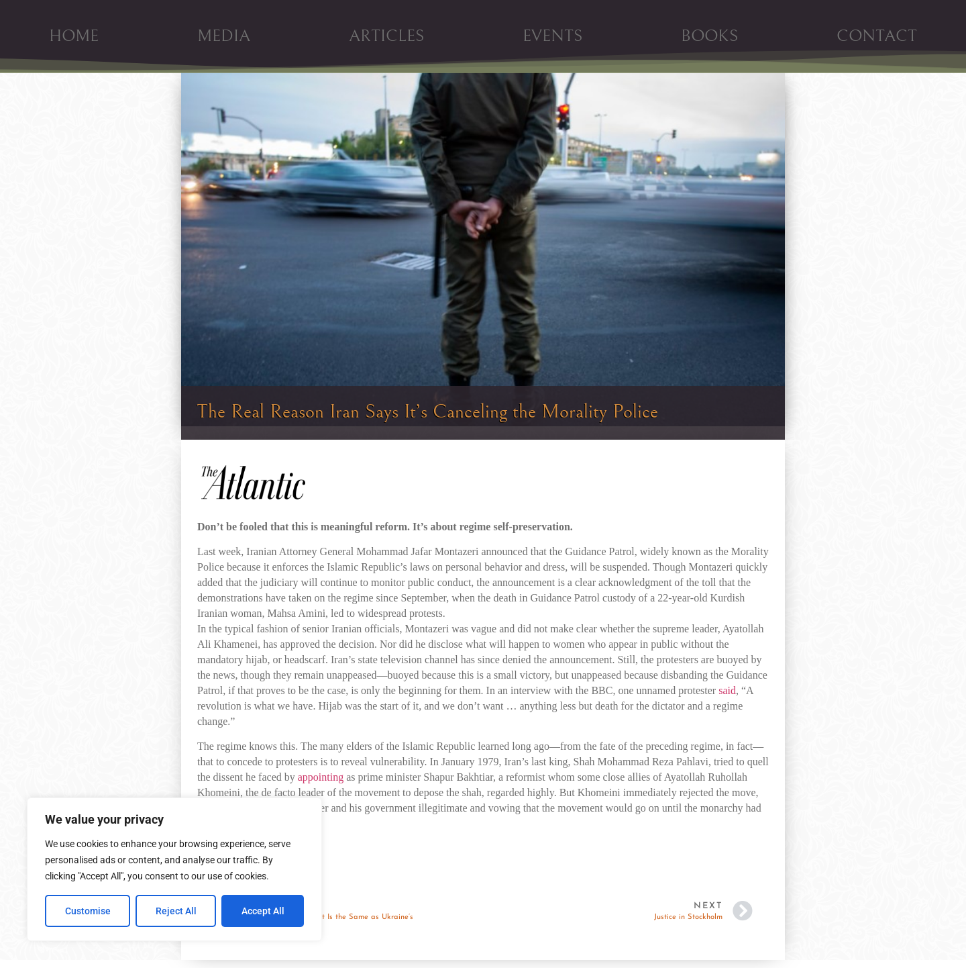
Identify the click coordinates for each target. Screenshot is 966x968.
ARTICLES (386, 36)
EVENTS (552, 36)
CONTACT (877, 36)
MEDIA (223, 36)
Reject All (176, 911)
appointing (320, 777)
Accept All (262, 911)
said (727, 690)
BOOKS (709, 36)
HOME (74, 36)
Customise (88, 911)
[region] (174, 869)
